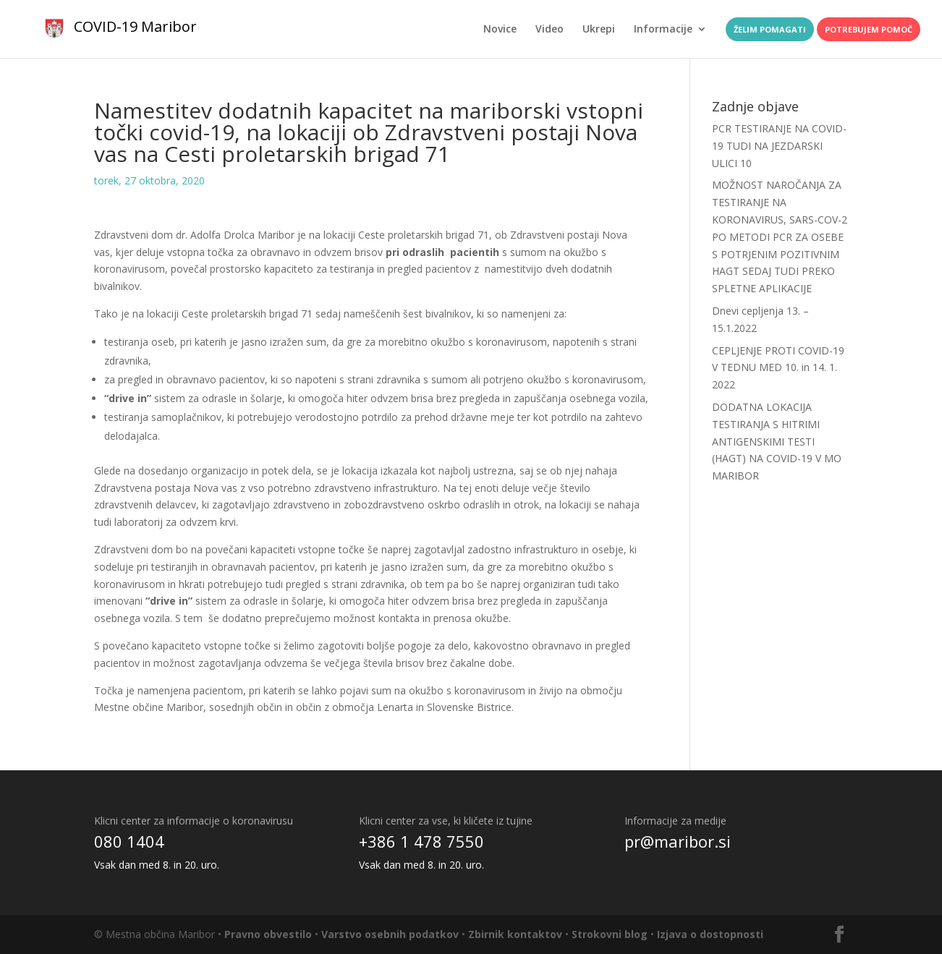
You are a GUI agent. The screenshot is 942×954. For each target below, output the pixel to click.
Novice (500, 29)
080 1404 (129, 841)
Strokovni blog (610, 934)
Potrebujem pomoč (868, 29)
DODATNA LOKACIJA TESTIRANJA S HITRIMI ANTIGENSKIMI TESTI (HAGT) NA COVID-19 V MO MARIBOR (776, 441)
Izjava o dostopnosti (710, 934)
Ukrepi (598, 29)
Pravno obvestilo (268, 934)
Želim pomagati (770, 29)
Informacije (663, 29)
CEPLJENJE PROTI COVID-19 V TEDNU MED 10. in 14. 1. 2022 (778, 368)
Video (549, 29)
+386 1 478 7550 (421, 841)
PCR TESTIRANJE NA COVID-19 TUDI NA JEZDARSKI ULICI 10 (779, 146)
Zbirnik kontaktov (515, 934)
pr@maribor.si (677, 841)
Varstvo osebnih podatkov (390, 934)
